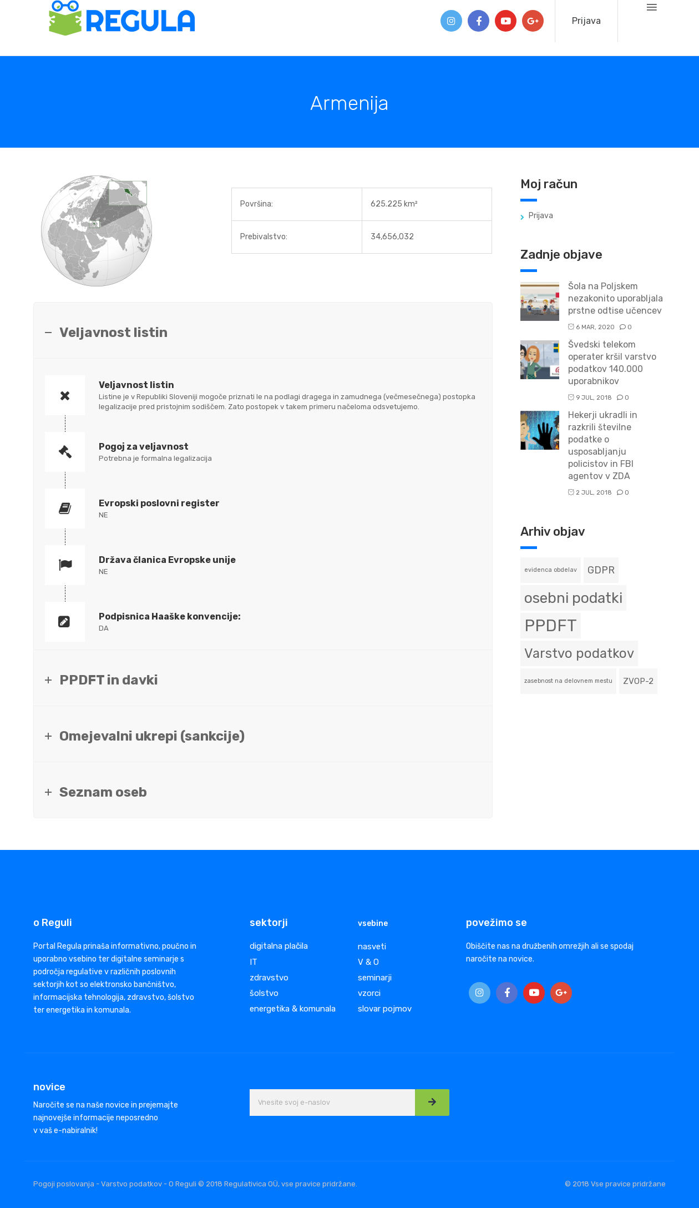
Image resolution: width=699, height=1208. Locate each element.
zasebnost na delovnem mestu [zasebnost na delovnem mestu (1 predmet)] (568, 680)
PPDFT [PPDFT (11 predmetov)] (550, 625)
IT (253, 962)
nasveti (372, 947)
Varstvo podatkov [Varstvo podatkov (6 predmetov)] (579, 653)
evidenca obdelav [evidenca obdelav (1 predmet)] (550, 569)
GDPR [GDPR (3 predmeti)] (601, 570)
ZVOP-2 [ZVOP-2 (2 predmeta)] (638, 681)
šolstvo (264, 993)
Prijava (586, 21)
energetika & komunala (293, 1009)
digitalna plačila (279, 946)
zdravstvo (269, 978)
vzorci (369, 993)
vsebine (373, 923)
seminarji (375, 978)
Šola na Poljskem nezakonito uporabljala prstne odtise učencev (615, 298)
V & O (368, 962)
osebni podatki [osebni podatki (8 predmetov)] (573, 598)
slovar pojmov (385, 1009)
